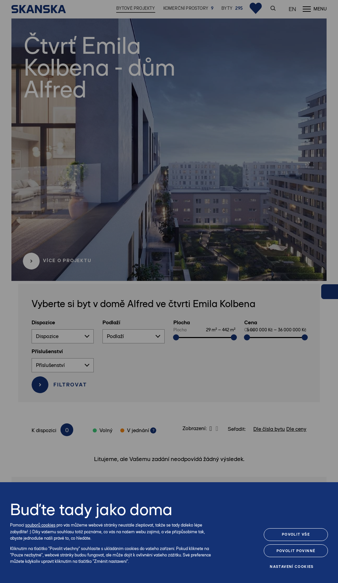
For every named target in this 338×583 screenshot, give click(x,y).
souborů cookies (40, 525)
